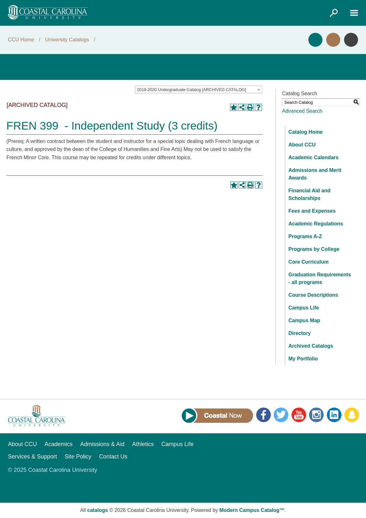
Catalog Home (305, 132)
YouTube (298, 414)
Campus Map (304, 320)
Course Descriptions (313, 295)
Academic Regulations (315, 223)
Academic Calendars (313, 157)
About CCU (301, 144)
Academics (59, 444)
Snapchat (351, 414)
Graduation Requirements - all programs (319, 278)
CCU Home (21, 39)
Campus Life (303, 307)
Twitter (281, 414)
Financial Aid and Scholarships (309, 194)
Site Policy (78, 456)
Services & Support (32, 456)
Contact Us (113, 456)
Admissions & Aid (102, 444)
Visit (333, 40)
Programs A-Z (305, 236)
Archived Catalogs (310, 346)
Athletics (143, 444)
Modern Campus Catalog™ (251, 510)
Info (351, 40)
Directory (299, 333)
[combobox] (198, 89)
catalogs (97, 510)
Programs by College (313, 249)
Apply (315, 40)
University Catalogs (67, 39)
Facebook (263, 414)
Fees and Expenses (312, 211)
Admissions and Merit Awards (314, 174)
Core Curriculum (308, 262)
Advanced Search (302, 111)
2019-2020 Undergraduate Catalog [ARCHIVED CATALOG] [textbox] (191, 89)
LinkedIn (334, 414)
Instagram (316, 414)
